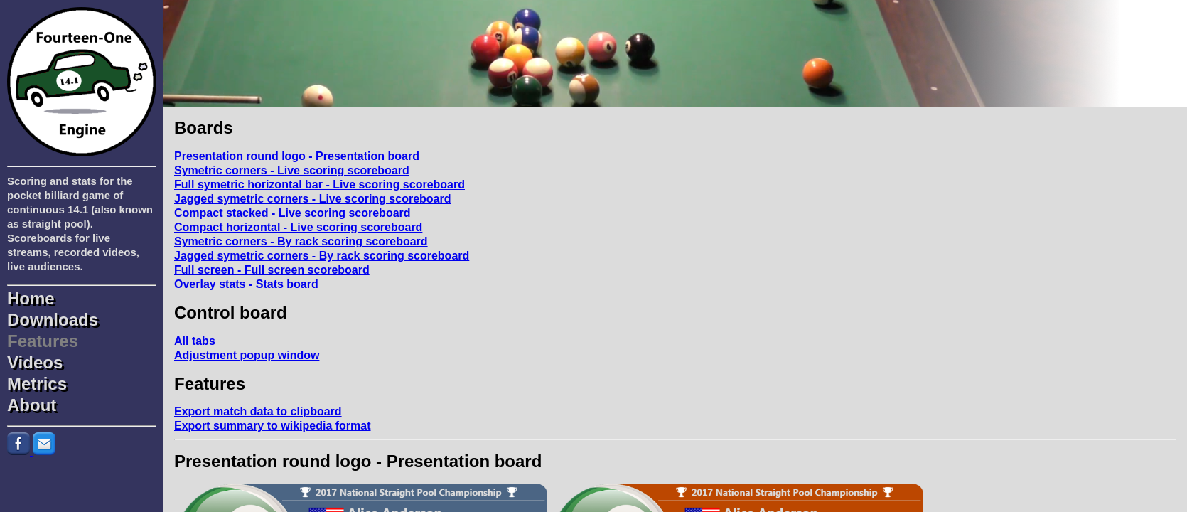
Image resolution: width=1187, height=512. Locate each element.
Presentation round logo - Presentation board (296, 156)
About (31, 405)
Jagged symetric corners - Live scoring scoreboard (312, 199)
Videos (35, 363)
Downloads (52, 320)
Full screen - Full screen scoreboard (272, 270)
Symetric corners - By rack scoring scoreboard (301, 241)
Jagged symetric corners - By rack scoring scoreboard (321, 256)
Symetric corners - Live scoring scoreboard (291, 170)
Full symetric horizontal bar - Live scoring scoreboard (319, 184)
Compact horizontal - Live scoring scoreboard (298, 227)
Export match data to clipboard (258, 411)
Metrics (37, 384)
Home (31, 299)
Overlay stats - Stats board (246, 284)
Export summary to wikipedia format (272, 426)
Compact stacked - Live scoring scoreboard (292, 213)
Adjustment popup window (246, 355)
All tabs (194, 341)
